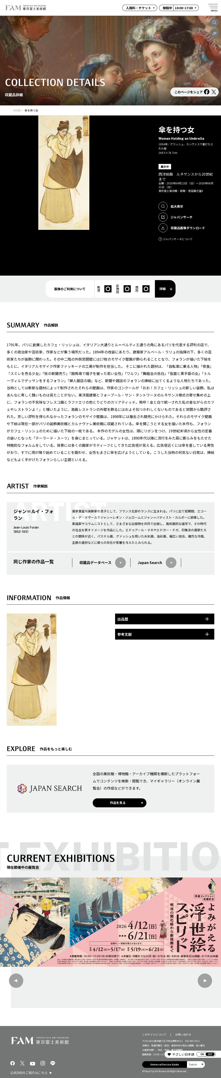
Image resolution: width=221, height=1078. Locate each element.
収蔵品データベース (102, 562)
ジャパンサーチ (176, 217)
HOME (17, 110)
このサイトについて (154, 1034)
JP (214, 33)
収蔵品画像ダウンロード (182, 227)
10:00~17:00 (178, 8)
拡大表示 (171, 206)
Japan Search (157, 562)
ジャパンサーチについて (176, 239)
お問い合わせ (183, 1034)
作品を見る (118, 802)
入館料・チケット (138, 8)
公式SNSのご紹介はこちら (28, 1072)
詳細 (165, 288)
